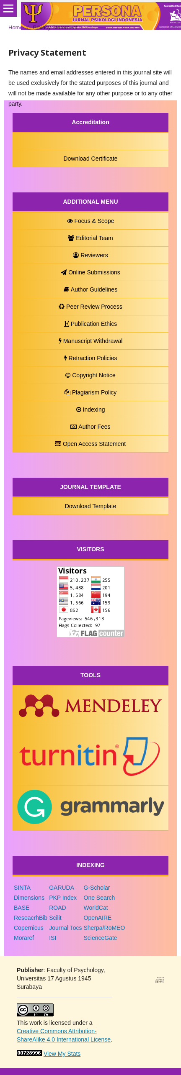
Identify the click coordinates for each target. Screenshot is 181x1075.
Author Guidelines (90, 289)
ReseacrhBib (30, 917)
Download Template (90, 506)
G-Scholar (97, 887)
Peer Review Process (90, 306)
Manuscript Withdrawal (91, 341)
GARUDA (61, 887)
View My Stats (62, 1053)
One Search (99, 897)
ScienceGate (100, 937)
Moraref (24, 937)
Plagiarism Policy (91, 392)
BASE (21, 907)
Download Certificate (90, 158)
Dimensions (29, 897)
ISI (52, 937)
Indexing (90, 409)
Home (15, 27)
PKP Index (63, 897)
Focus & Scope (90, 221)
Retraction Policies (90, 358)
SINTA (22, 887)
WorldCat (96, 907)
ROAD (57, 907)
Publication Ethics (90, 323)
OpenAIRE (98, 917)
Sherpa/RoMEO (104, 927)
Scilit (55, 917)
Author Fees (90, 426)
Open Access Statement (90, 443)
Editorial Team (90, 238)
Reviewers (90, 255)
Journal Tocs (65, 927)
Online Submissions (90, 272)
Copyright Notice (90, 375)
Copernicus (29, 927)
